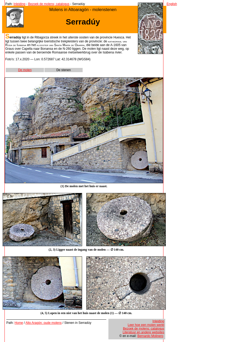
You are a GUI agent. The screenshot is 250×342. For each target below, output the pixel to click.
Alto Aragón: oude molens (44, 323)
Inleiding (19, 4)
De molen (25, 70)
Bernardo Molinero (150, 336)
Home (18, 323)
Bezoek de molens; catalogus (48, 4)
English (172, 4)
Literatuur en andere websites (143, 332)
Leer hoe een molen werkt (146, 325)
